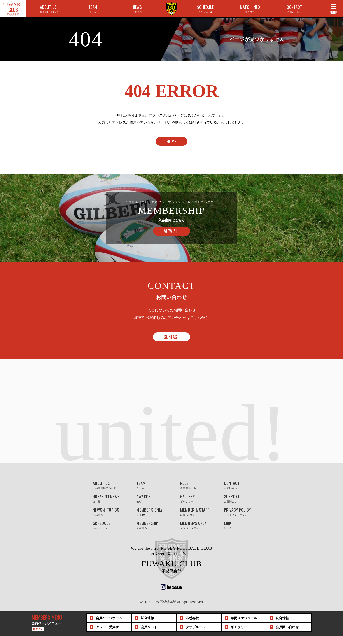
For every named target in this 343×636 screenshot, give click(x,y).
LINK (241, 525)
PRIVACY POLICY (241, 511)
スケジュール (244, 618)
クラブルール (195, 627)
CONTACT (294, 8)
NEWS (137, 8)
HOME (171, 141)
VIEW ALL (171, 231)
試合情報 (282, 618)
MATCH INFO (250, 8)
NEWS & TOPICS (110, 511)
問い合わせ (287, 627)
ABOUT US (48, 8)
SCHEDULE (205, 8)
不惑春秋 (192, 618)
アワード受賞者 (107, 627)
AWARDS (154, 498)
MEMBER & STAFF (197, 511)
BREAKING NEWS (110, 498)
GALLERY (197, 498)
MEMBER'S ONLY (154, 511)
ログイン (38, 629)
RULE (197, 485)
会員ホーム (109, 618)
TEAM (93, 8)
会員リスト (149, 627)
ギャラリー (239, 627)
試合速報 (147, 618)
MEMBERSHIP (154, 525)
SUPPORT (241, 498)
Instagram (175, 587)
